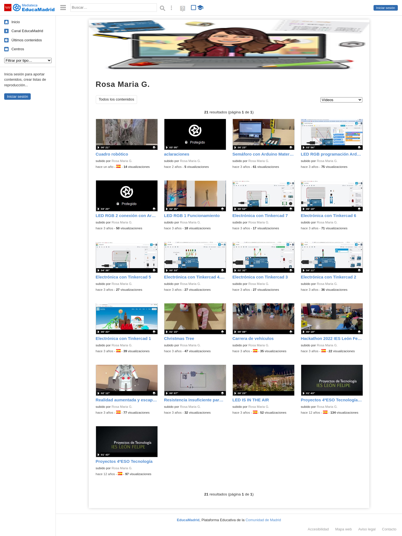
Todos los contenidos (116, 99)
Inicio (15, 22)
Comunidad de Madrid (263, 520)
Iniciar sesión (385, 7)
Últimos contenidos (26, 40)
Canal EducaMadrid (27, 31)
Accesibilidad (318, 529)
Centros (17, 49)
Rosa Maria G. (122, 161)
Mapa (343, 529)
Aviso (366, 529)
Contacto (389, 529)
